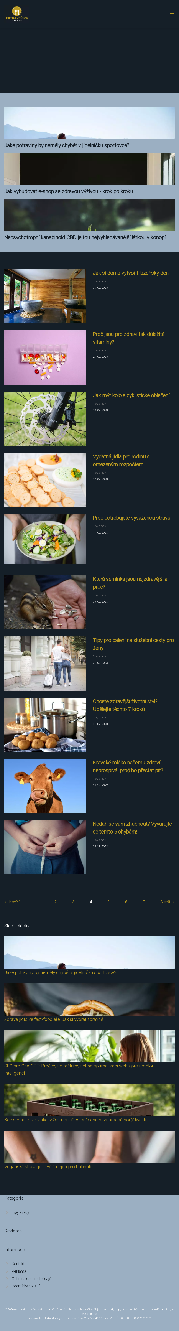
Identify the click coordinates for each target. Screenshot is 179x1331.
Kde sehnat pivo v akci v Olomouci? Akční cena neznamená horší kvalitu (76, 1119)
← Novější (12, 902)
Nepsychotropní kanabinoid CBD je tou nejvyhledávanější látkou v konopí (85, 237)
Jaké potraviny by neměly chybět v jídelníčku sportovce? (66, 145)
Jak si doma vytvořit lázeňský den (131, 273)
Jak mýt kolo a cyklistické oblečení (131, 395)
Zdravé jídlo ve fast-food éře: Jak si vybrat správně (53, 1019)
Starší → (167, 902)
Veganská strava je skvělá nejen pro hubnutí (47, 1166)
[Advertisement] (89, 60)
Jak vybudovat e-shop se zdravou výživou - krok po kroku (68, 191)
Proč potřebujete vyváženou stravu (131, 518)
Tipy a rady (99, 281)
